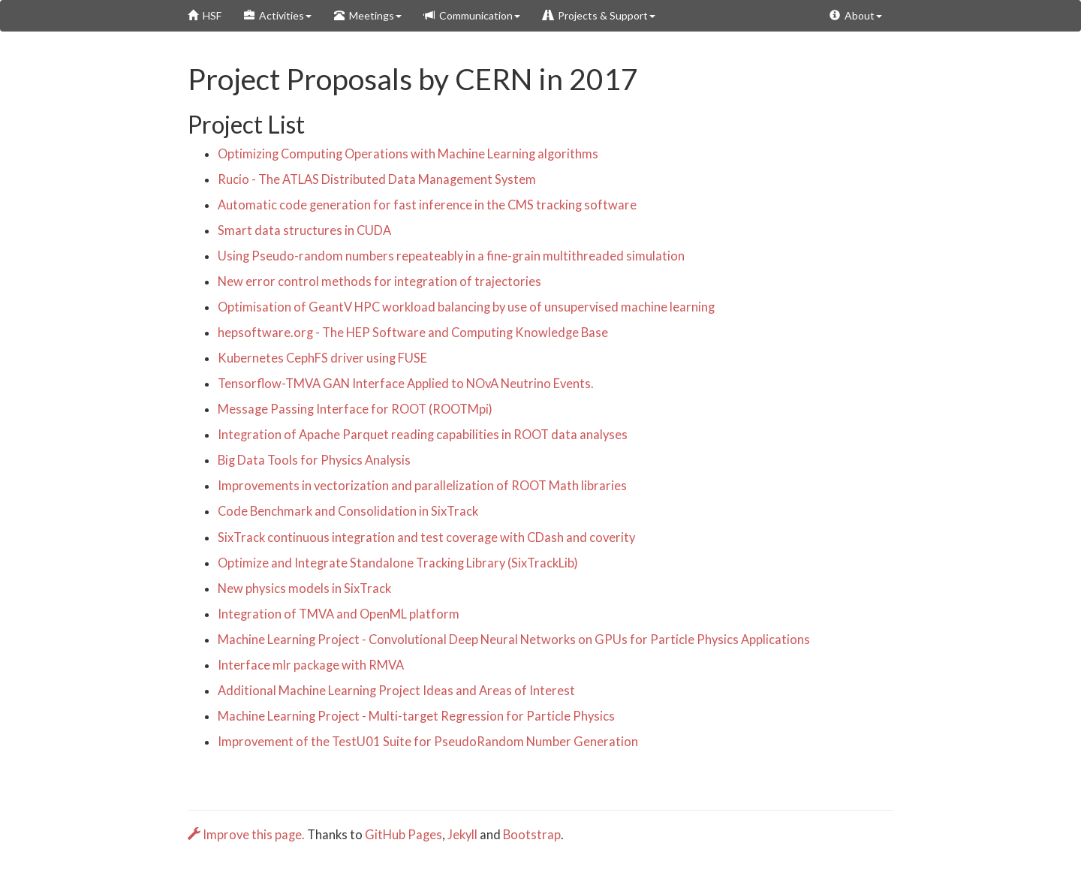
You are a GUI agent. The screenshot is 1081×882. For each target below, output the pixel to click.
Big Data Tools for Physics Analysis (314, 460)
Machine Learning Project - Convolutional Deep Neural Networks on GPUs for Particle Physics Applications (514, 639)
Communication (472, 15)
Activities (278, 15)
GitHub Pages (403, 834)
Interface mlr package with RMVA (311, 665)
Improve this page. (247, 834)
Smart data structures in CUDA (304, 230)
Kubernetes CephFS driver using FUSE (322, 358)
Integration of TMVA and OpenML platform (338, 614)
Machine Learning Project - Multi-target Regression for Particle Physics (416, 716)
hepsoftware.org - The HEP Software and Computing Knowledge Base (413, 332)
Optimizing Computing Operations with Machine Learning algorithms (408, 153)
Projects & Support (599, 15)
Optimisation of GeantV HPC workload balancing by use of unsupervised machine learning (466, 307)
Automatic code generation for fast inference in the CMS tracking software (427, 204)
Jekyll (462, 834)
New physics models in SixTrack (304, 588)
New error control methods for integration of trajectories (379, 281)
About (856, 15)
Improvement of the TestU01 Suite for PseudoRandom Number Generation (428, 741)
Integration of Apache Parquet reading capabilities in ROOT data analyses (423, 434)
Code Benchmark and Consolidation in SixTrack (348, 511)
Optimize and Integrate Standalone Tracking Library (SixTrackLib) (398, 562)
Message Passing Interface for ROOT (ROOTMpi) (355, 409)
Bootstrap (532, 834)
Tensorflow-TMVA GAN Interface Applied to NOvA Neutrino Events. (406, 383)
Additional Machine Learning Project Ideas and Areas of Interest (396, 690)
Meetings (368, 15)
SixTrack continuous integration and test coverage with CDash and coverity (426, 537)
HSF (204, 15)
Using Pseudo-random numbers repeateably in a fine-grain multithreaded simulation (451, 255)
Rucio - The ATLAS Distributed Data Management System (377, 179)
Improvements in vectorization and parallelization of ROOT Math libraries (422, 485)
